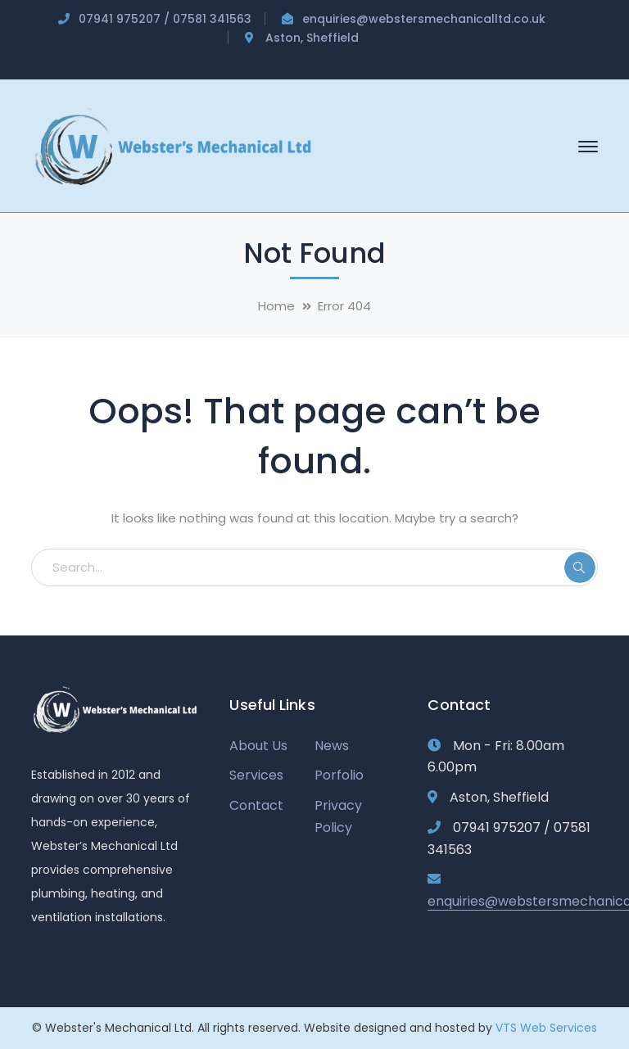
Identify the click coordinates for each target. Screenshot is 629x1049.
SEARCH (579, 567)
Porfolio (339, 775)
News (331, 745)
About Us (258, 745)
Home (276, 305)
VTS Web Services (546, 1028)
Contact (256, 805)
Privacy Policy (338, 816)
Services (256, 775)
